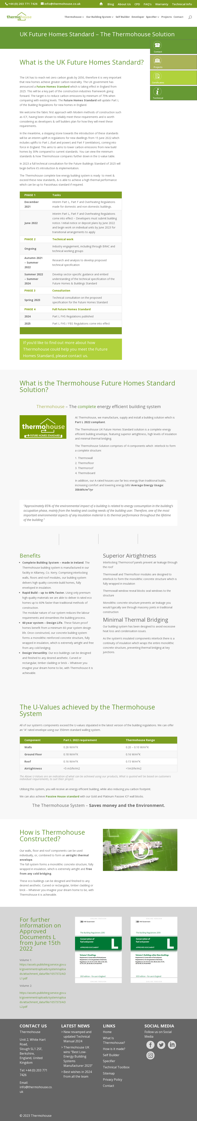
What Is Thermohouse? (114, 1040)
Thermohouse (73, 19)
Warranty (161, 4)
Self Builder (123, 19)
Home (107, 1032)
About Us (124, 4)
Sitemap (109, 1073)
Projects (166, 19)
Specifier (151, 19)
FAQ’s (148, 4)
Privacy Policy (112, 1079)
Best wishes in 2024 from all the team (77, 1074)
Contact (178, 19)
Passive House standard (62, 796)
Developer (138, 19)
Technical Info (182, 4)
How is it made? (114, 1049)
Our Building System (98, 19)
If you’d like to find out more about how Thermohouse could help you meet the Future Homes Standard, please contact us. (65, 349)
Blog (111, 4)
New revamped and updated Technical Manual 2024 (77, 1036)
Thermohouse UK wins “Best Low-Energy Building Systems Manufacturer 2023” (78, 1056)
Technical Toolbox (116, 1067)
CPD (137, 4)
